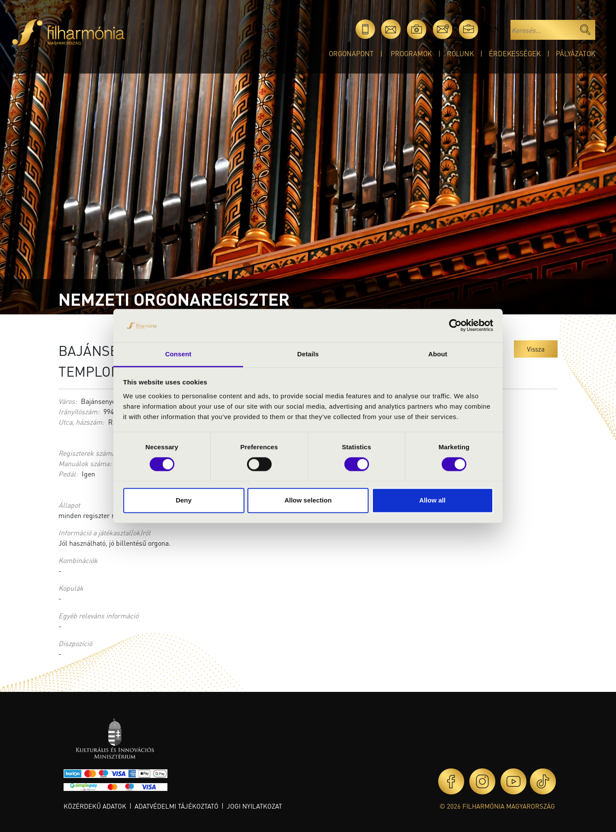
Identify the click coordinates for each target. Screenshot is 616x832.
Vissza (536, 349)
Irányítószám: (78, 411)
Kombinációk (78, 560)
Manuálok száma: (85, 463)
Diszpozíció (75, 643)
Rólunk (460, 53)
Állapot (69, 504)
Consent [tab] (178, 354)
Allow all (432, 500)
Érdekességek (515, 53)
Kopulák (70, 587)
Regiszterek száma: (87, 453)
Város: (67, 401)
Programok (411, 53)
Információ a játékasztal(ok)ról (104, 532)
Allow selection (307, 500)
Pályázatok (575, 53)
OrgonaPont (351, 53)
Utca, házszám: (81, 421)
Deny (184, 500)
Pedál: (68, 473)
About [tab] (437, 354)
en (494, 29)
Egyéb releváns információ (98, 615)
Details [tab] (308, 354)
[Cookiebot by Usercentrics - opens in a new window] (455, 325)
